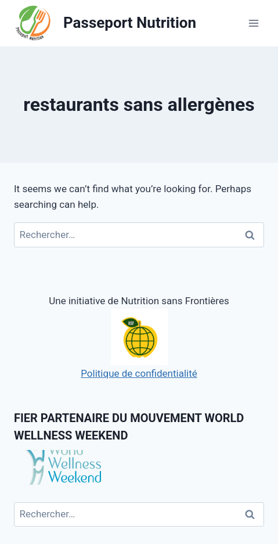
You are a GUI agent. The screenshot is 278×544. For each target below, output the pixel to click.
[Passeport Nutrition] (105, 23)
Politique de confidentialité (139, 344)
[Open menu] (253, 23)
